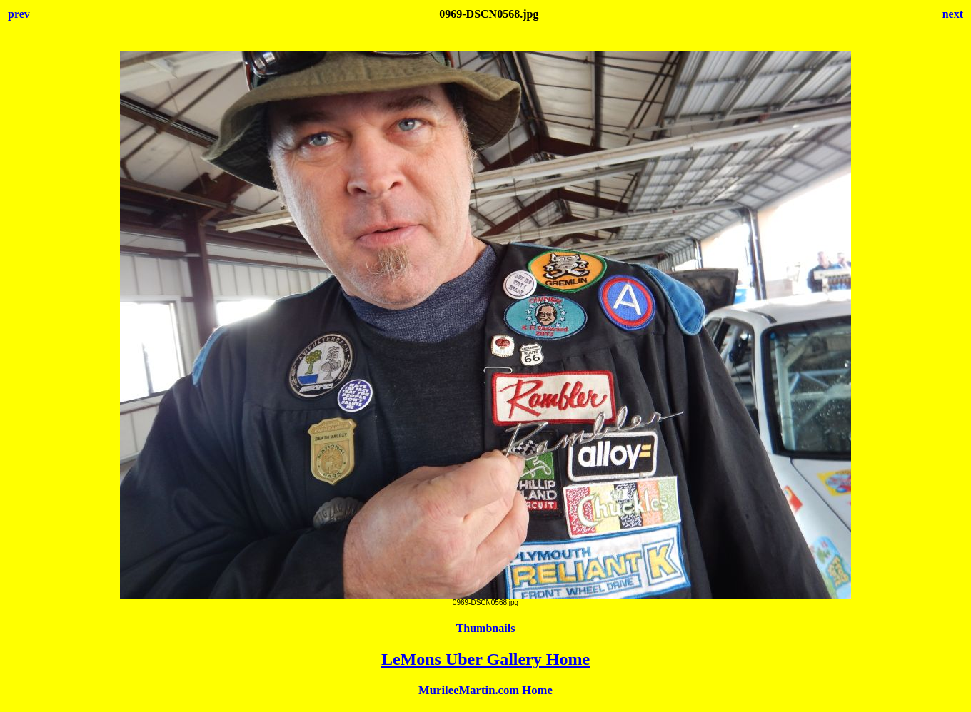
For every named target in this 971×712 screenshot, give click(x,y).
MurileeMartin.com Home (485, 690)
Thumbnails (485, 628)
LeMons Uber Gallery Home (485, 659)
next (952, 14)
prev (19, 14)
